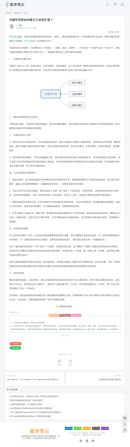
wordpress (94, 433)
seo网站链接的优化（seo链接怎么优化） (27, 404)
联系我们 (87, 428)
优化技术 (17, 13)
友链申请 (69, 428)
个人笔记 (105, 428)
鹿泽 (17, 25)
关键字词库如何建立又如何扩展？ (31, 19)
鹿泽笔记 (85, 433)
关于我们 (96, 428)
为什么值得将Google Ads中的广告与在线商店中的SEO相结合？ (36, 412)
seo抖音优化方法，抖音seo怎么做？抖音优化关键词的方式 (34, 396)
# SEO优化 (15, 348)
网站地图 (78, 428)
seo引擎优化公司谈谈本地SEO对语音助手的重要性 (31, 408)
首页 (9, 13)
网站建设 (13, 37)
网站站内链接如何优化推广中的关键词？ (26, 400)
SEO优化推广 (30, 41)
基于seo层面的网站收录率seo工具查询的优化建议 (30, 416)
